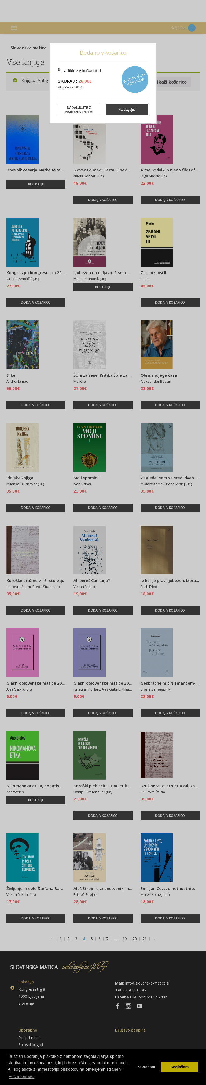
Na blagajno (127, 110)
